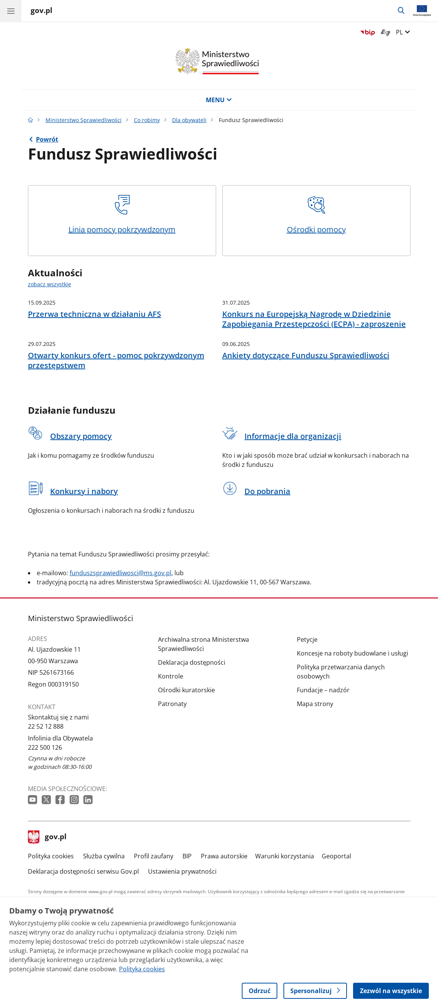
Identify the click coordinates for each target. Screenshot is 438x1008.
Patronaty (172, 704)
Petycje (307, 639)
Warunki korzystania (284, 856)
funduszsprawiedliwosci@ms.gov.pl (120, 573)
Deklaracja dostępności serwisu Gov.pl (83, 871)
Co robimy (147, 120)
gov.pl (47, 837)
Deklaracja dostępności (191, 662)
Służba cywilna (104, 856)
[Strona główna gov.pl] (41, 11)
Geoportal (336, 856)
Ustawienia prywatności (182, 871)
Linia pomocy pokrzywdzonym (122, 215)
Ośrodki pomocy (316, 215)
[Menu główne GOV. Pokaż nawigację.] (10, 10)
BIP (187, 856)
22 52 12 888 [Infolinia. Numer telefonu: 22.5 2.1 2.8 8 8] (46, 726)
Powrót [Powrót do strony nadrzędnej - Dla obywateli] (47, 139)
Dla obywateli (189, 120)
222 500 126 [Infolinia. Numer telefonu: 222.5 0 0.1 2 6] (45, 747)
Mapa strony (315, 704)
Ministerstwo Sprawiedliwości (84, 120)
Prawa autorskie (224, 856)
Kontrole (170, 676)
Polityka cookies (51, 856)
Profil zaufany (153, 856)
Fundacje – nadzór (323, 690)
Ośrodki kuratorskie (186, 690)
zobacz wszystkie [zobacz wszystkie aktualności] (49, 284)
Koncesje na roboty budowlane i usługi (352, 653)
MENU (219, 100)
